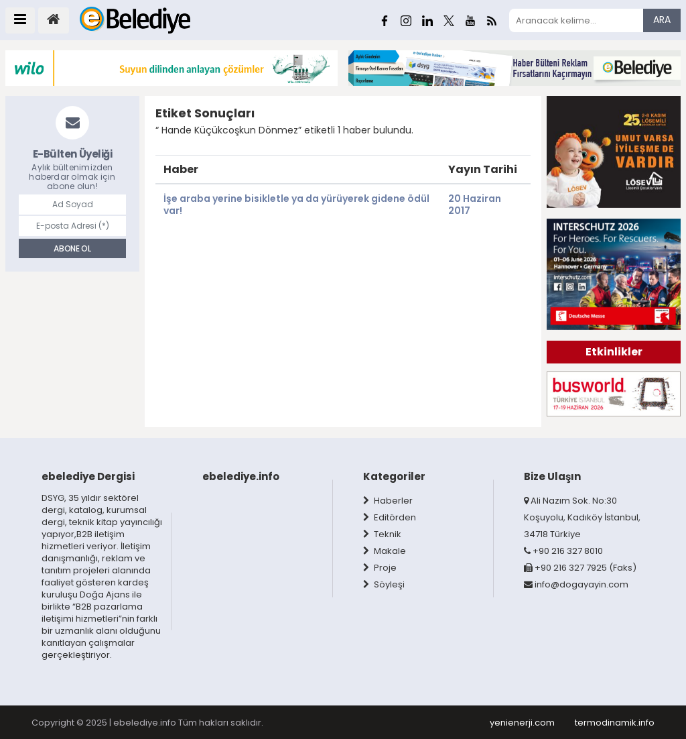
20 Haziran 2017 (474, 204)
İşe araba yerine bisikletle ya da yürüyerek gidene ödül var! (296, 204)
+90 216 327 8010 (563, 551)
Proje (380, 567)
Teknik (382, 534)
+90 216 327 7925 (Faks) (580, 567)
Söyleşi (384, 584)
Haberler (388, 500)
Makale (384, 551)
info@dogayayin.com (576, 584)
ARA (662, 19)
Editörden (389, 517)
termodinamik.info (615, 722)
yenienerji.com (522, 722)
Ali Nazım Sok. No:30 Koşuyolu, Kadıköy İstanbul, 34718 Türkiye (582, 517)
